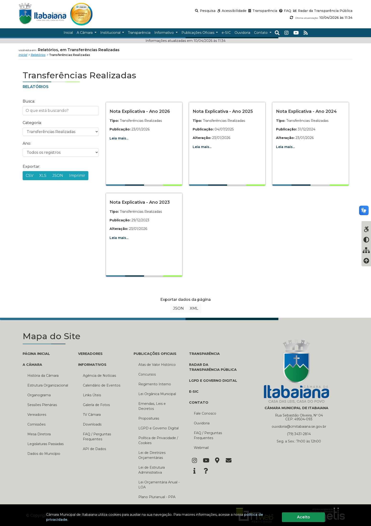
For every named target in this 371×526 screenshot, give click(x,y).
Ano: (27, 143)
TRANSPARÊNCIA (204, 354)
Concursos (147, 374)
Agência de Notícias (99, 375)
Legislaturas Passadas (45, 444)
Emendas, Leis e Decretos (152, 406)
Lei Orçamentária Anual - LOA (159, 484)
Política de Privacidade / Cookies (158, 440)
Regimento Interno (154, 384)
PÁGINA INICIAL (36, 354)
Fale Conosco (205, 413)
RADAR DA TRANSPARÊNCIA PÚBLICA (213, 367)
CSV (29, 175)
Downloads (92, 424)
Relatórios (38, 55)
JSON (57, 175)
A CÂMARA (32, 364)
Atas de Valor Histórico (157, 364)
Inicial (23, 55)
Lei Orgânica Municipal (157, 394)
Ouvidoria (202, 423)
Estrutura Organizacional (47, 385)
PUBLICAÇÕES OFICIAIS (155, 354)
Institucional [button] (110, 32)
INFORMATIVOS (92, 364)
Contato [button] (261, 32)
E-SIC (194, 391)
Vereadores (36, 414)
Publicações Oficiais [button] (198, 32)
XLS (42, 175)
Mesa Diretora (39, 434)
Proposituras (148, 418)
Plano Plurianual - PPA (156, 497)
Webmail (201, 448)
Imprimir (77, 175)
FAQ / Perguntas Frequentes (97, 436)
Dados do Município (43, 454)
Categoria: (32, 122)
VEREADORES (90, 354)
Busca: (29, 101)
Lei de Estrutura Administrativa (151, 470)
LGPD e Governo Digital (158, 428)
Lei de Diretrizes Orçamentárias (151, 455)
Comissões (36, 424)
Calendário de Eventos (101, 385)
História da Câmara (43, 375)
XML (194, 308)
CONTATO (198, 402)
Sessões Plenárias (42, 405)
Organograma (39, 395)
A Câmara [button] (85, 32)
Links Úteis (92, 395)
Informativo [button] (164, 32)
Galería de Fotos (96, 405)
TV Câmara (92, 414)
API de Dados (94, 449)
